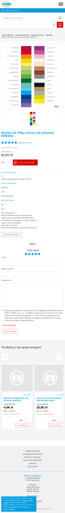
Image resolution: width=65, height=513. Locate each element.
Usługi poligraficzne (32, 460)
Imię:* (4, 257)
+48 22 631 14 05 (11, 10)
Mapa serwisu (32, 496)
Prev (5, 357)
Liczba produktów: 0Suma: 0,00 (60, 25)
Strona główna (32, 451)
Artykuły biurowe (32, 457)
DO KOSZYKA (23, 425)
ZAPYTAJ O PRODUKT (11, 235)
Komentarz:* (7, 280)
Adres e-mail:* (8, 269)
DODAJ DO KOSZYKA (26, 163)
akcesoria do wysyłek (33, 454)
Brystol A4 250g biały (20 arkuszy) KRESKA (16, 399)
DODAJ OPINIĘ (10, 332)
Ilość (3, 162)
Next (59, 357)
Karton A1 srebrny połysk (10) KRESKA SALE (49, 399)
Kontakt (32, 463)
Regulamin (32, 466)
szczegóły (11, 411)
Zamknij (11, 509)
